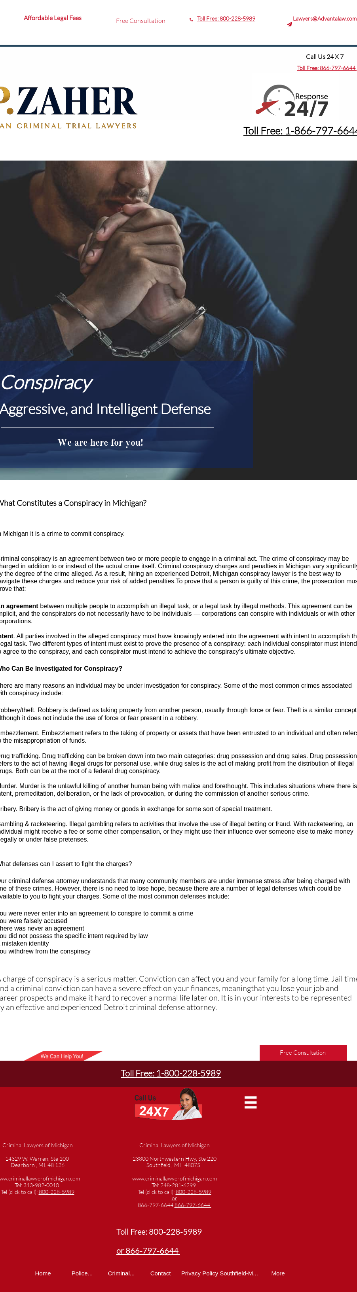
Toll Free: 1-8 (271, 130)
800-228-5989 (237, 18)
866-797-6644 (338, 67)
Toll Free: (308, 67)
